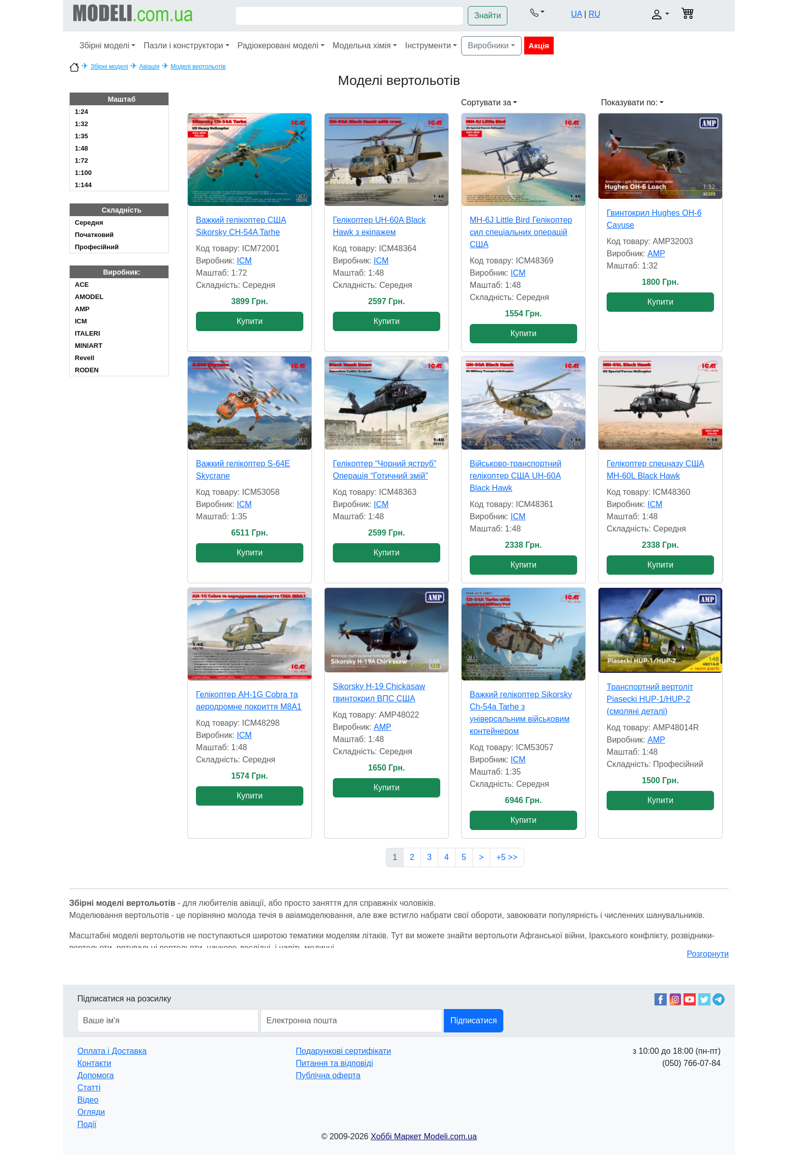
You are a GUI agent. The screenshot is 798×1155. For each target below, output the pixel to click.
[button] (537, 12)
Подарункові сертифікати (343, 1051)
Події (86, 1124)
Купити (250, 321)
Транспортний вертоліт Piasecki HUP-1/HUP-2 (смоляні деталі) (650, 699)
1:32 (81, 124)
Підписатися (473, 1020)
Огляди (91, 1112)
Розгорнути (708, 954)
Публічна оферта (328, 1075)
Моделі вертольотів (197, 66)
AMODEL (89, 297)
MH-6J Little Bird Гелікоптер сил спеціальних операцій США (521, 232)
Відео (87, 1099)
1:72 (81, 160)
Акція (539, 45)
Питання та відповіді (334, 1063)
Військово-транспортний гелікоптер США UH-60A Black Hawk (515, 475)
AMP (82, 309)
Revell (84, 358)
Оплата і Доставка (112, 1051)
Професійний (97, 247)
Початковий (94, 235)
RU (594, 14)
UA (576, 14)
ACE (82, 284)
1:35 (81, 136)
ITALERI (87, 333)
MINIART (88, 345)
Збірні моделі (104, 45)
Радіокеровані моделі (278, 45)
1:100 (83, 172)
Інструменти (428, 45)
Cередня (89, 222)
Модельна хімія (362, 45)
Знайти (487, 15)
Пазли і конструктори (183, 45)
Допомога (95, 1075)
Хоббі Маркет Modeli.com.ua (423, 1136)
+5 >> (506, 857)
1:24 (81, 111)
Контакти (94, 1063)
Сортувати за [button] (486, 102)
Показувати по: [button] (629, 102)
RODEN (87, 370)
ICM (81, 321)
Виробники (488, 45)
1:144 (83, 185)
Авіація (149, 66)
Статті (88, 1087)
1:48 (81, 148)
